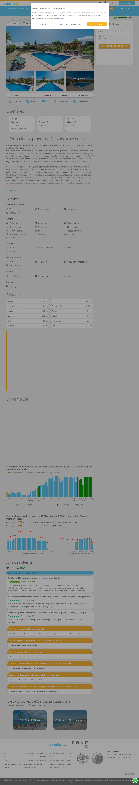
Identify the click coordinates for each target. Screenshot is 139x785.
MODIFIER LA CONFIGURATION (69, 24)
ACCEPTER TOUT (97, 24)
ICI (63, 18)
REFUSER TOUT (41, 24)
